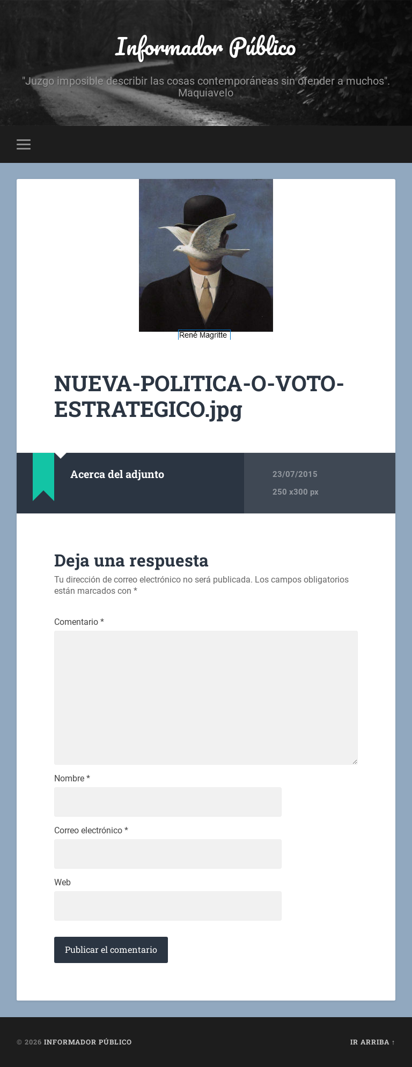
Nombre (72, 778)
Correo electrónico (91, 830)
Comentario (79, 622)
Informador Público (205, 46)
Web (62, 882)
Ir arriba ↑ (372, 1042)
